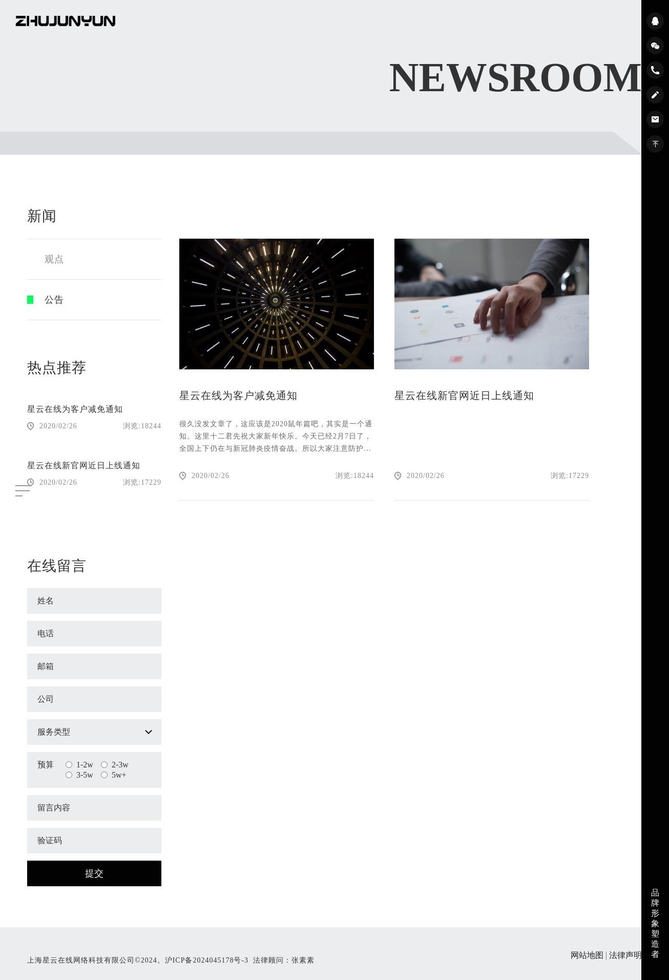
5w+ (114, 774)
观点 (54, 259)
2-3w (115, 764)
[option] (94, 440)
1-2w (79, 764)
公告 (54, 300)
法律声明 (625, 955)
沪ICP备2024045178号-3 (206, 960)
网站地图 (587, 955)
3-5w (79, 774)
